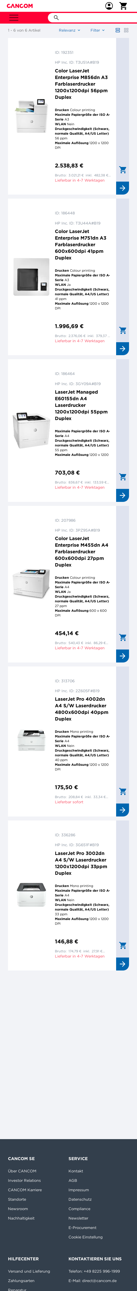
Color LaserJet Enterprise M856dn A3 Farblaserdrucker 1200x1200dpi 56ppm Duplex (81, 84)
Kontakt (75, 1171)
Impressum (78, 1189)
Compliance (79, 1208)
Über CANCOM (22, 1171)
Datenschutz (80, 1199)
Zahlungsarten (21, 1280)
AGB (72, 1180)
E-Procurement (82, 1227)
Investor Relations (24, 1180)
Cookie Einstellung (85, 1237)
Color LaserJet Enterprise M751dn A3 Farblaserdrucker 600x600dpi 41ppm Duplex (80, 244)
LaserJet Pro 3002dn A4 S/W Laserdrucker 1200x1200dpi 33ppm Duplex (81, 863)
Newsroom (18, 1208)
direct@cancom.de (99, 1280)
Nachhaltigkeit (21, 1218)
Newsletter (78, 1218)
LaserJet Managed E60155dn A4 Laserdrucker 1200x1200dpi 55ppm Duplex (81, 405)
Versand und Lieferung (29, 1271)
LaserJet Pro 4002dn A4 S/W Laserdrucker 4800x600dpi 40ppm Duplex (81, 709)
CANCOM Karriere (25, 1189)
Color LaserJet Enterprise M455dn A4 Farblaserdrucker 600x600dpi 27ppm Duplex (81, 551)
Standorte (17, 1199)
